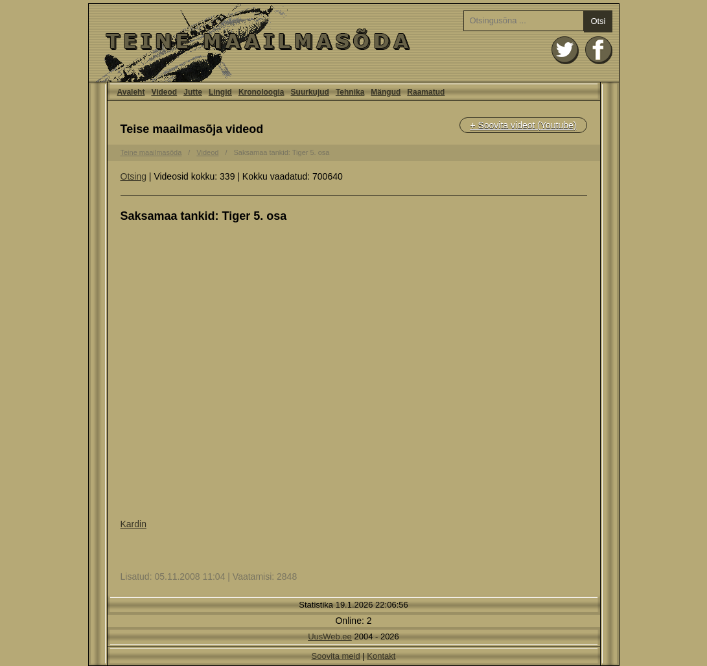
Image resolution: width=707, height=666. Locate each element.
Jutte (192, 92)
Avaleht (354, 43)
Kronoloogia (261, 92)
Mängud (385, 92)
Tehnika (350, 92)
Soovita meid (336, 656)
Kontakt (381, 656)
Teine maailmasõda (151, 152)
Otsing (133, 176)
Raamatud (426, 92)
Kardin (133, 524)
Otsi (597, 21)
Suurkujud (310, 92)
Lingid (220, 92)
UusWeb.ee (330, 636)
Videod (164, 92)
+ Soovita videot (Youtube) (523, 125)
